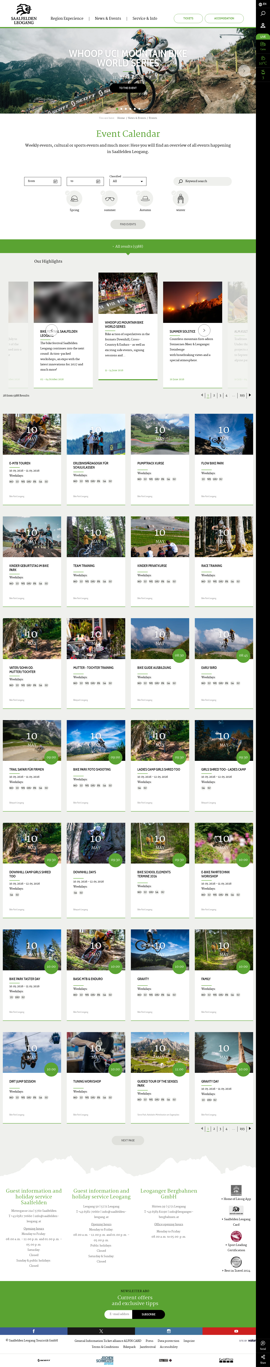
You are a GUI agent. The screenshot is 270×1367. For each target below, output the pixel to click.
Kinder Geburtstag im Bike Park (29, 568)
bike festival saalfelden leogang (58, 333)
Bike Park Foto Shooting (92, 769)
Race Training (211, 566)
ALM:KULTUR (243, 331)
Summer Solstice (182, 331)
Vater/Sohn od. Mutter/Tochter (22, 670)
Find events (128, 224)
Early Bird (209, 668)
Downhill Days (84, 872)
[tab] (263, 4)
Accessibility (169, 1347)
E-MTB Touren (19, 463)
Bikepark (129, 1347)
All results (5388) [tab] (128, 246)
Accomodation (224, 18)
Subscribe (148, 1314)
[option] (128, 71)
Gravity (143, 979)
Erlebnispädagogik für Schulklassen (90, 465)
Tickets (188, 18)
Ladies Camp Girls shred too (158, 769)
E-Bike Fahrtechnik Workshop (215, 874)
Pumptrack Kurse (150, 463)
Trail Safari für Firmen (26, 769)
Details (128, 383)
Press (149, 1341)
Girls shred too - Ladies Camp (223, 769)
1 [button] (117, 109)
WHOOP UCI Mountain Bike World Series (124, 324)
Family (206, 979)
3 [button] (126, 109)
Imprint (189, 1341)
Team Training (83, 566)
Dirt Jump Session (22, 1081)
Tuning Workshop (87, 1081)
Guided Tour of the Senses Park (157, 1083)
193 (242, 395)
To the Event (128, 88)
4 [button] (130, 109)
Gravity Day (210, 1081)
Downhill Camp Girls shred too (30, 874)
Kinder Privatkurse (152, 566)
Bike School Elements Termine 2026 (154, 874)
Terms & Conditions (105, 1347)
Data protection (168, 1341)
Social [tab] (263, 1345)
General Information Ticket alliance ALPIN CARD (108, 1341)
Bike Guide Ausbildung (154, 668)
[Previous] (52, 330)
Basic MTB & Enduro (88, 979)
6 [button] (139, 109)
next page (128, 1140)
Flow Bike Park (212, 463)
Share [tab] (263, 1359)
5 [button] (135, 109)
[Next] (244, 71)
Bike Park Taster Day (24, 979)
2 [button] (121, 109)
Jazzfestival (148, 1347)
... (233, 395)
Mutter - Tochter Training (93, 668)
